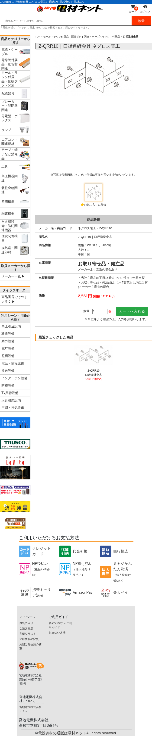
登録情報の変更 (29, 639)
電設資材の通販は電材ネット (77, 733)
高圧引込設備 (11, 326)
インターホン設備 (14, 378)
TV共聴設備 (9, 393)
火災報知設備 (11, 400)
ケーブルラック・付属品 (106, 36)
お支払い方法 (57, 632)
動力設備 (7, 341)
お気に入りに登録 (95, 204)
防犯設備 (7, 385)
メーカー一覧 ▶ (13, 276)
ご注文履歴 (26, 628)
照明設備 (7, 356)
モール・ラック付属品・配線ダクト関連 (66, 36)
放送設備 (7, 371)
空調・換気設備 (12, 408)
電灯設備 (7, 348)
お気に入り (26, 623)
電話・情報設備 (12, 363)
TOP (37, 36)
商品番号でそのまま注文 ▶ (14, 299)
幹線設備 (7, 333)
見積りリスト (27, 633)
